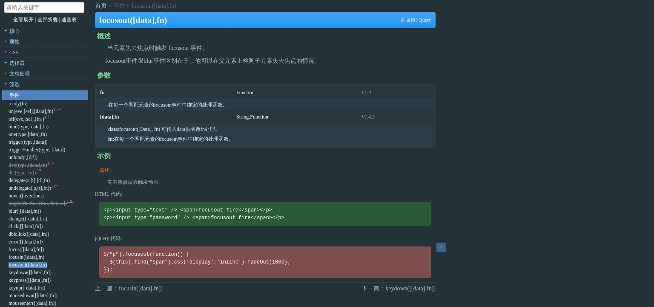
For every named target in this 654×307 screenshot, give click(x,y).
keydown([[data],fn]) (30, 272)
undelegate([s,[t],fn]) (30, 188)
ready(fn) (18, 104)
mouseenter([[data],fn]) (32, 303)
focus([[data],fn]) (26, 249)
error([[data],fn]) (26, 242)
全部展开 (23, 20)
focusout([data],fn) (28, 265)
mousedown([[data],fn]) (33, 295)
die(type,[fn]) (22, 173)
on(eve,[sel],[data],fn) (31, 111)
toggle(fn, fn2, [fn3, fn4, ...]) (38, 203)
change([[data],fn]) (28, 219)
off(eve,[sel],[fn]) (26, 119)
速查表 (69, 20)
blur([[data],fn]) (25, 211)
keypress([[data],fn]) (30, 280)
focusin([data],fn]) (141, 288)
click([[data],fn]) (26, 226)
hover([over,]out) (26, 196)
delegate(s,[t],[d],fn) (29, 180)
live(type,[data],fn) (28, 165)
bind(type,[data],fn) (29, 127)
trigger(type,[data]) (28, 142)
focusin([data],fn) (26, 257)
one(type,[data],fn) (28, 134)
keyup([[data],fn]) (27, 288)
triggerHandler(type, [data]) (37, 150)
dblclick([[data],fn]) (29, 234)
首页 (101, 6)
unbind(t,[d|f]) (23, 157)
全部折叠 (48, 20)
